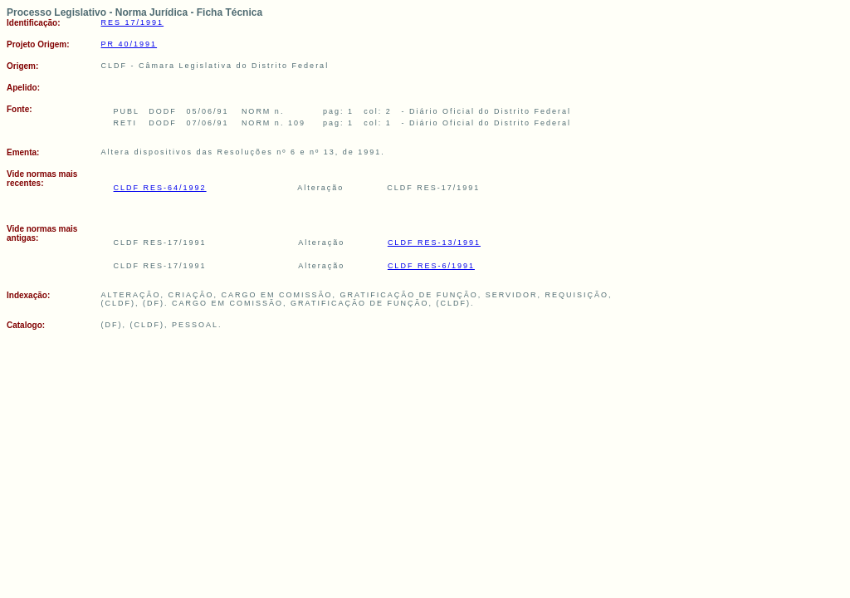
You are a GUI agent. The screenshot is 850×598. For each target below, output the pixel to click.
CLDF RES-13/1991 (434, 242)
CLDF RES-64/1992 (160, 188)
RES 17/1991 (132, 22)
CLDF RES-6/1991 (431, 266)
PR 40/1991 (129, 44)
